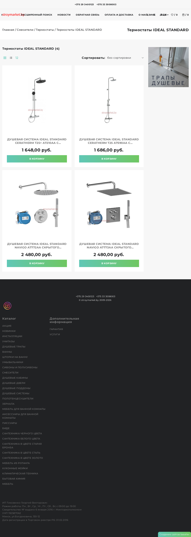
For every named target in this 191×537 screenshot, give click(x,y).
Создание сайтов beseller (174, 534)
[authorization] (154, 15)
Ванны (7, 351)
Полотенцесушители (18, 398)
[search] (147, 15)
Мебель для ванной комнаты (24, 409)
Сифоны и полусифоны (20, 367)
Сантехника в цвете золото (23, 457)
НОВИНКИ (9, 331)
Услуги (55, 334)
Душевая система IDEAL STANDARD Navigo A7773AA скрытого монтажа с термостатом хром (109, 247)
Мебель (8, 483)
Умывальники (13, 362)
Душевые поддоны (16, 388)
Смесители (25, 29)
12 (16, 58)
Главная (8, 29)
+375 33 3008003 (106, 4)
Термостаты (45, 29)
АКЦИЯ (7, 325)
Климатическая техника (20, 473)
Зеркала (8, 403)
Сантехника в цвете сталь (21, 452)
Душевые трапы (14, 346)
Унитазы (8, 341)
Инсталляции (12, 336)
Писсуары (10, 423)
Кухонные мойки (15, 468)
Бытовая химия (14, 478)
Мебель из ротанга (16, 463)
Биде (6, 428)
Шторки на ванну (15, 357)
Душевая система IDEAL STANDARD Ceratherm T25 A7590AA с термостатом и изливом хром (109, 143)
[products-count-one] (10, 57)
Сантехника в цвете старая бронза (22, 445)
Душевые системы (16, 393)
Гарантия (57, 329)
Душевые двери (14, 383)
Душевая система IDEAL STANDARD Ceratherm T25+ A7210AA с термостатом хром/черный (37, 143)
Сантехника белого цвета (21, 438)
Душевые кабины (15, 377)
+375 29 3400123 (84, 4)
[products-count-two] (4, 57)
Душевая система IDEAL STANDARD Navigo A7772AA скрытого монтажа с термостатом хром (37, 247)
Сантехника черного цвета (22, 433)
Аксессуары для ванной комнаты (20, 416)
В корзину (37, 158)
